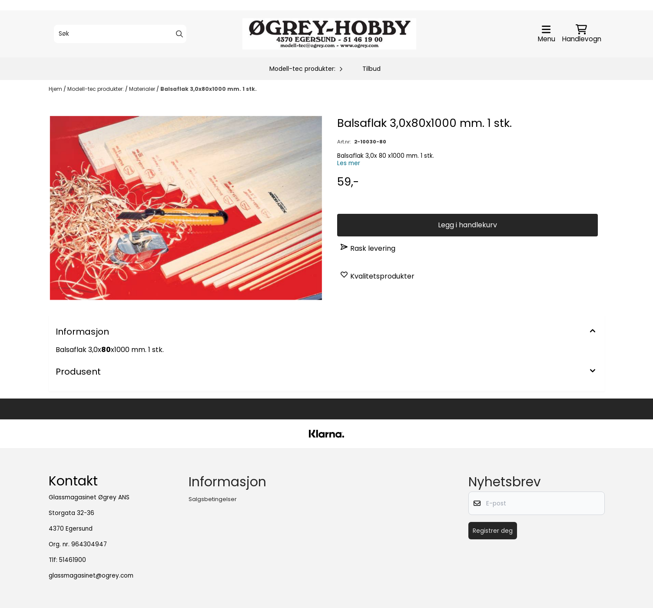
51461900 (72, 560)
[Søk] (120, 34)
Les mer (348, 163)
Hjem (56, 89)
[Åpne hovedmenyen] (546, 34)
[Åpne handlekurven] (582, 34)
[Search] (179, 34)
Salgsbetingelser (213, 499)
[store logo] (329, 34)
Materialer (142, 89)
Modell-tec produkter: (96, 89)
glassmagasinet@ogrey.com (91, 575)
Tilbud (371, 68)
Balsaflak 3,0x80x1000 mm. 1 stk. (208, 89)
